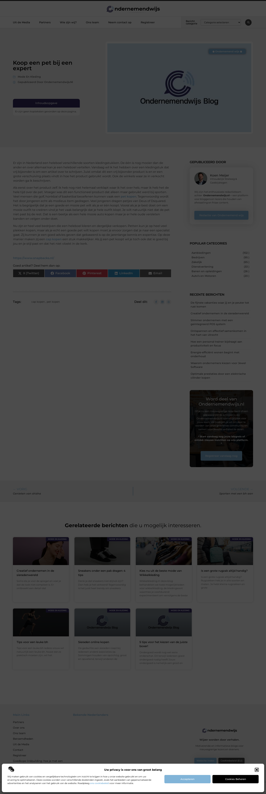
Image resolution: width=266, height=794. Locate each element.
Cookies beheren (235, 779)
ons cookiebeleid (99, 783)
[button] (257, 770)
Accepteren (187, 779)
